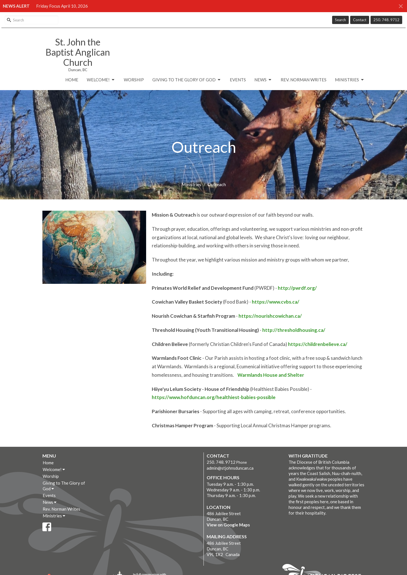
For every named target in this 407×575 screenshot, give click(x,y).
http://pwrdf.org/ (297, 288)
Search (340, 20)
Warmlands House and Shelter (270, 375)
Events (238, 79)
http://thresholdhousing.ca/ (293, 330)
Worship (134, 79)
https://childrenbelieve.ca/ (317, 344)
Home (71, 79)
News (263, 80)
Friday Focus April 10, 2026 (62, 5)
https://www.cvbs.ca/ (275, 302)
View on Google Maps (228, 524)
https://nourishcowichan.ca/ (270, 316)
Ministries (350, 80)
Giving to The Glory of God (186, 80)
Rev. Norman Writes (303, 79)
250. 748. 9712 (386, 20)
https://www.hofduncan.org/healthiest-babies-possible (214, 397)
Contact (359, 20)
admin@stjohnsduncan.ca (230, 468)
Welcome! (101, 80)
